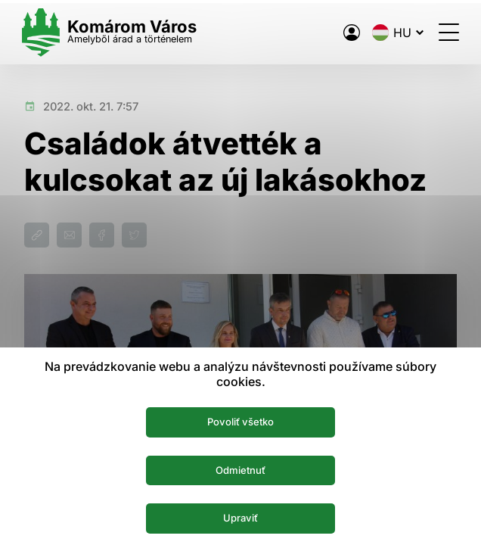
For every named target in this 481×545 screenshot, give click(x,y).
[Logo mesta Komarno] (111, 32)
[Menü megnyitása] (446, 32)
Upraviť (241, 518)
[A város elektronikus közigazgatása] (349, 32)
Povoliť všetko (240, 421)
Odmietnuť (241, 469)
